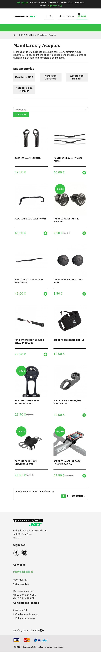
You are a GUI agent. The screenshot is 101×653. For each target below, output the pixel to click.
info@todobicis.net (23, 572)
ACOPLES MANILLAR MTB (28, 158)
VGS (36, 631)
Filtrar (21, 114)
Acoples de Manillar (76, 77)
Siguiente (78, 497)
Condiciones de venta (26, 615)
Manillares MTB (24, 77)
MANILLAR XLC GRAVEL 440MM (30, 219)
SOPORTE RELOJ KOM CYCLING (69, 340)
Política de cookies (25, 619)
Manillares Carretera (50, 77)
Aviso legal (21, 611)
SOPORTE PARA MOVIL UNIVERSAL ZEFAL (26, 463)
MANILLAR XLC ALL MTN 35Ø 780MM (68, 159)
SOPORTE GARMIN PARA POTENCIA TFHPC (27, 402)
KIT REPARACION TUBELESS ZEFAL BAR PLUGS (29, 342)
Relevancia (20, 109)
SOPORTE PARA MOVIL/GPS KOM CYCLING (67, 402)
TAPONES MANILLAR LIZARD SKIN (68, 281)
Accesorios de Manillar (24, 89)
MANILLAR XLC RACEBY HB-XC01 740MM (29, 281)
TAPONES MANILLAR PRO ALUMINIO (66, 220)
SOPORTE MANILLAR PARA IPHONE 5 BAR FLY (67, 463)
